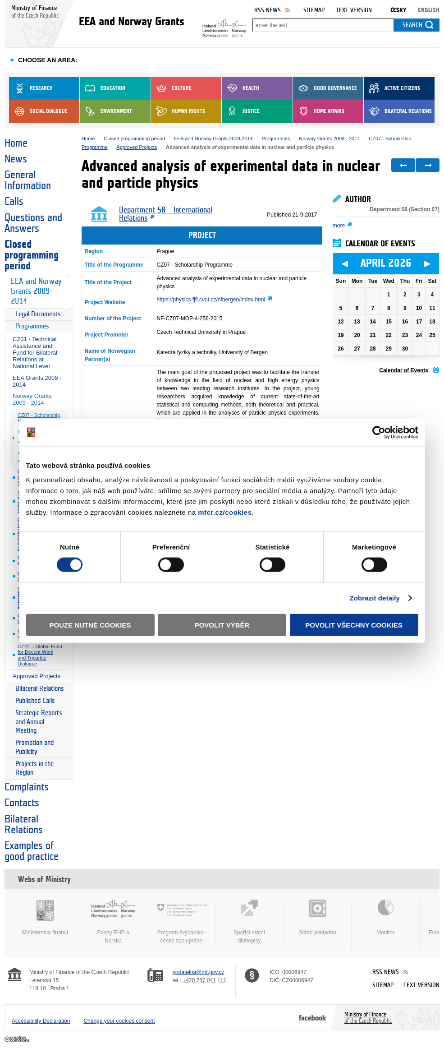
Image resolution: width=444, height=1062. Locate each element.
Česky (398, 10)
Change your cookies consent (119, 1021)
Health (240, 88)
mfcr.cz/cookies (225, 512)
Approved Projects (36, 676)
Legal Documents (38, 314)
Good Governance (325, 88)
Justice (241, 111)
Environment (106, 111)
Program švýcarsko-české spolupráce (181, 922)
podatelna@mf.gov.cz (198, 972)
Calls (14, 202)
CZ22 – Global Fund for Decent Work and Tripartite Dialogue (40, 655)
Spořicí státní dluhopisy (249, 922)
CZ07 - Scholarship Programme (39, 418)
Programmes (32, 326)
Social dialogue (38, 111)
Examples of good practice (32, 851)
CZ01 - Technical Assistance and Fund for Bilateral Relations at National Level (35, 352)
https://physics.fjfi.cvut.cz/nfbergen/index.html (210, 299)
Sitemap (314, 10)
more (339, 225)
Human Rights (178, 111)
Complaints (27, 787)
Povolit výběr (222, 624)
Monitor (385, 918)
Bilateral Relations (398, 111)
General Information (28, 180)
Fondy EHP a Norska (113, 922)
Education (102, 88)
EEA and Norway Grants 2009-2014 (36, 291)
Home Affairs (318, 111)
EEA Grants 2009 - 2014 (37, 381)
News (16, 159)
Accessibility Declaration (41, 1021)
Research (31, 88)
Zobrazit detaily (374, 598)
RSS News (267, 10)
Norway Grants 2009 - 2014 (32, 399)
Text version (354, 10)
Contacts (22, 803)
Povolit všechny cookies (354, 624)
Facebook (312, 1017)
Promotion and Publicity (34, 747)
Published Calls (35, 700)
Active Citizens (392, 88)
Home (16, 143)
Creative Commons (18, 1039)
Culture (171, 88)
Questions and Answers (33, 223)
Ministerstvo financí (45, 918)
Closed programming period (32, 255)
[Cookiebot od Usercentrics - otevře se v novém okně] (378, 432)
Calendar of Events (403, 370)
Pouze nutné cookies (90, 624)
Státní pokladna (317, 918)
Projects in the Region (34, 768)
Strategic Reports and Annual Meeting (38, 722)
